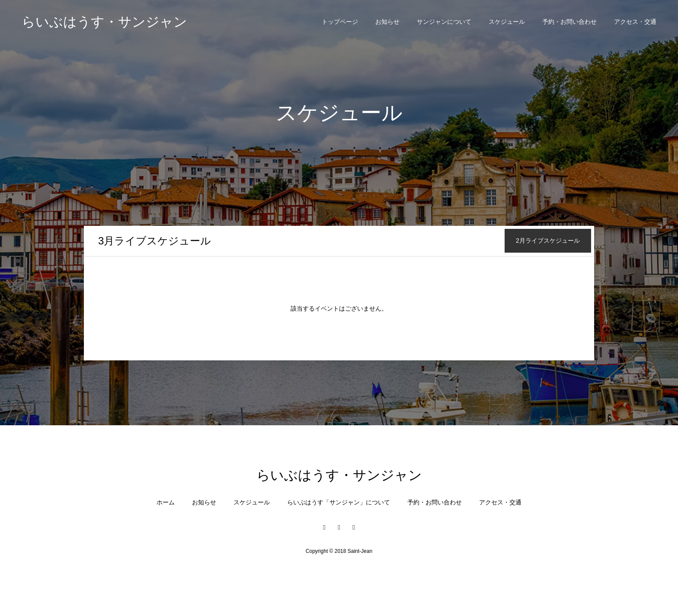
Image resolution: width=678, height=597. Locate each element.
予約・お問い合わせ (569, 21)
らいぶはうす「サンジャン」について (338, 502)
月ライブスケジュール (154, 241)
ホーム (166, 502)
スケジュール (507, 21)
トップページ (340, 21)
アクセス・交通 (635, 21)
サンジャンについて (444, 21)
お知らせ (387, 21)
